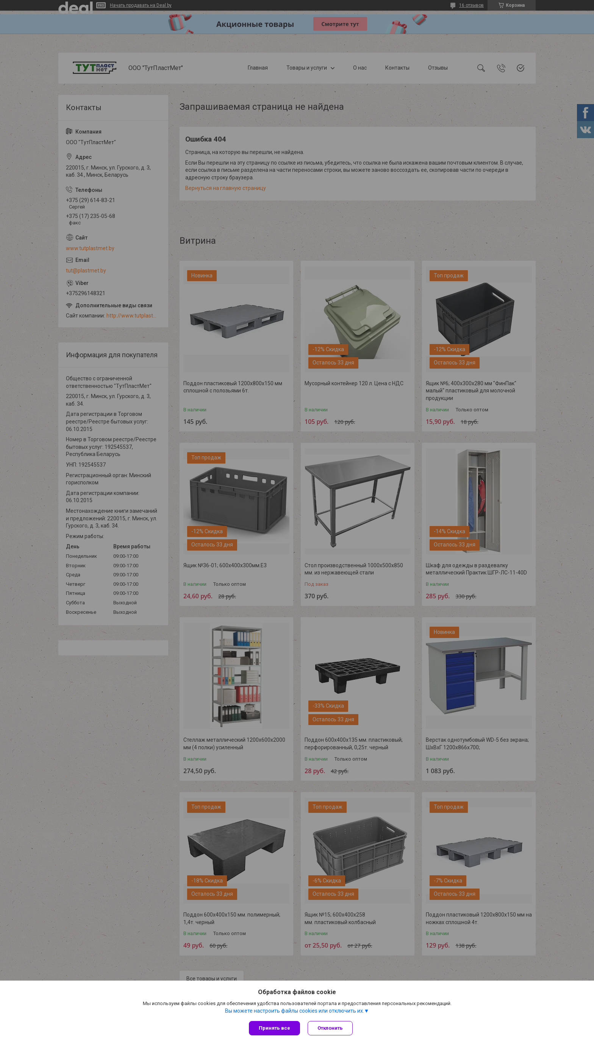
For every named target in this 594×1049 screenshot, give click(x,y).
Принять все (274, 1028)
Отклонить (330, 1028)
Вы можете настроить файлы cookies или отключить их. (294, 1011)
